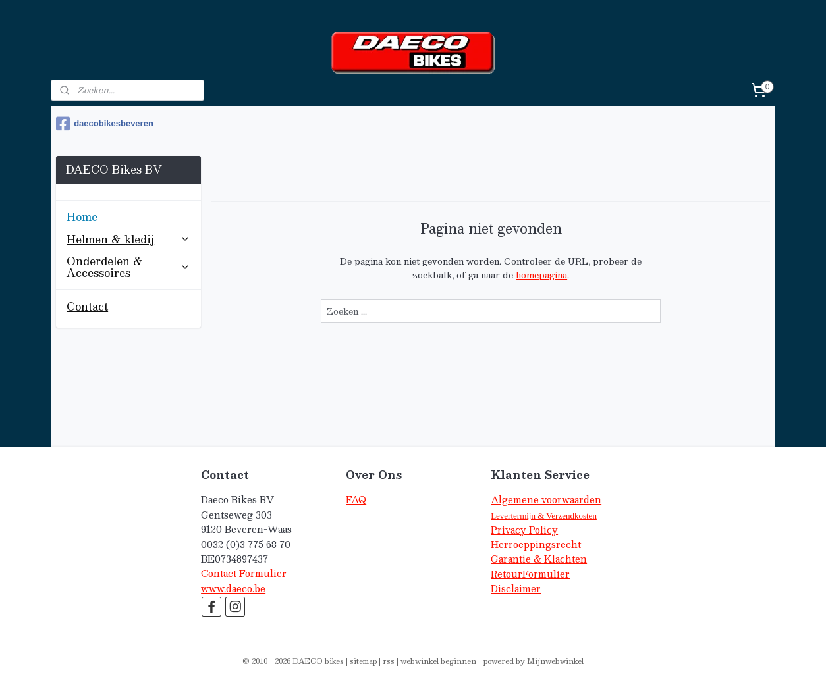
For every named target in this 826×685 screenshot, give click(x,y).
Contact (87, 306)
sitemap (363, 661)
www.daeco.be (233, 588)
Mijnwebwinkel (555, 661)
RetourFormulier (530, 574)
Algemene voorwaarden (546, 499)
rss (389, 661)
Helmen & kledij (128, 239)
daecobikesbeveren (104, 124)
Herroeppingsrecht (536, 544)
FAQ (356, 499)
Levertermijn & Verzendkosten (544, 515)
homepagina (541, 275)
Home (82, 217)
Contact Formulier (244, 573)
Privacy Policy (524, 530)
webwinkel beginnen (438, 661)
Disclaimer (516, 588)
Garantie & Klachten (539, 559)
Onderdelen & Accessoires (128, 267)
